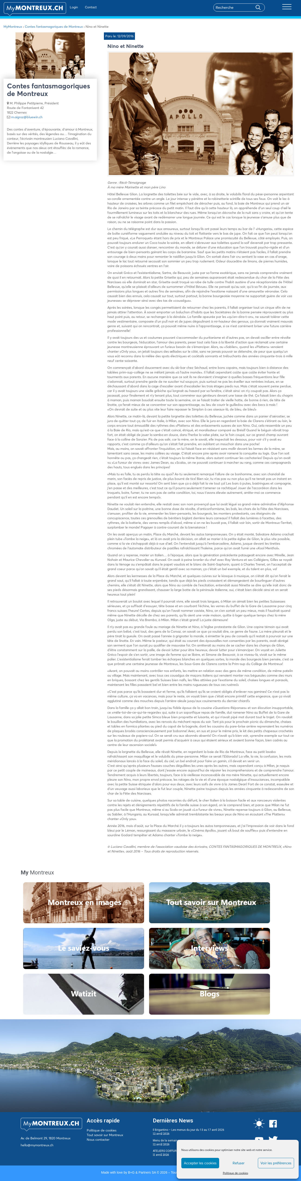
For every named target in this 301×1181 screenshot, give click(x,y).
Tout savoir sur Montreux (105, 1135)
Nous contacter (98, 1139)
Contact (77, 7)
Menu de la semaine (166, 1140)
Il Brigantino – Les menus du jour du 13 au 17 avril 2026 (188, 1129)
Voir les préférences (275, 1163)
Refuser (238, 1163)
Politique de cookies (235, 1173)
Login (60, 7)
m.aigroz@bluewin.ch (26, 117)
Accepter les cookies (200, 1163)
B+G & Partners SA (142, 1172)
